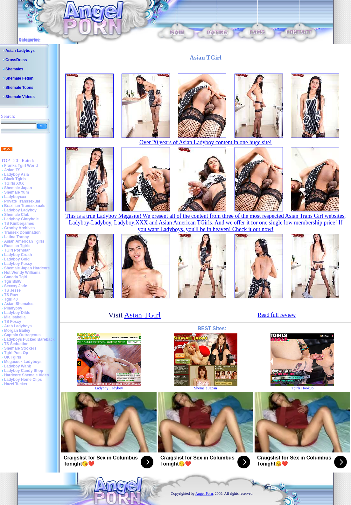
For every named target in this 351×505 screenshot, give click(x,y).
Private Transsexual (22, 201)
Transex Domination (22, 232)
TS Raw (11, 295)
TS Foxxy (12, 321)
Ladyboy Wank (17, 366)
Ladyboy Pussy (18, 263)
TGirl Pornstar (17, 250)
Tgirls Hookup (302, 388)
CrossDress (16, 60)
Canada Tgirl (15, 277)
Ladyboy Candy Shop (23, 370)
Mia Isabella (14, 317)
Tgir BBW (13, 281)
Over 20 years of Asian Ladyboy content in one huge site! (205, 142)
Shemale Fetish (19, 78)
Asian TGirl (142, 315)
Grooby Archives (19, 228)
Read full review (276, 315)
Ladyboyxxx (15, 197)
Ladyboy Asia (16, 174)
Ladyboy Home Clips (23, 379)
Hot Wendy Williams (22, 272)
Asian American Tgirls (24, 241)
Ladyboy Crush (18, 254)
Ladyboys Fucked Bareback (29, 339)
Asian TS (12, 170)
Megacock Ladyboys (22, 361)
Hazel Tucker (15, 384)
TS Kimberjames (19, 223)
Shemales (14, 69)
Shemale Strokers (20, 348)
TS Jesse (12, 290)
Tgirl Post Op (16, 353)
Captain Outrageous (22, 335)
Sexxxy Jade (15, 286)
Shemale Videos (20, 97)
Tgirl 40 (11, 299)
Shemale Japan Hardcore (27, 268)
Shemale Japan (18, 188)
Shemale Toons (19, 87)
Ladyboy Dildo (17, 312)
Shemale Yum (16, 192)
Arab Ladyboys (18, 326)
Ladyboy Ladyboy (20, 210)
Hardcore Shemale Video (26, 375)
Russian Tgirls (17, 246)
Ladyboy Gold (17, 259)
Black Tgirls (15, 179)
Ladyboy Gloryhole (21, 219)
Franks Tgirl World (21, 165)
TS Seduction (16, 344)
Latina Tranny (16, 237)
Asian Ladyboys (20, 50)
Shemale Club (16, 214)
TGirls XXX (14, 183)
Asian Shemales (18, 304)
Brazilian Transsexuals (24, 205)
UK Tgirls (12, 357)
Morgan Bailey (17, 330)
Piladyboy (13, 308)
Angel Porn (204, 493)
